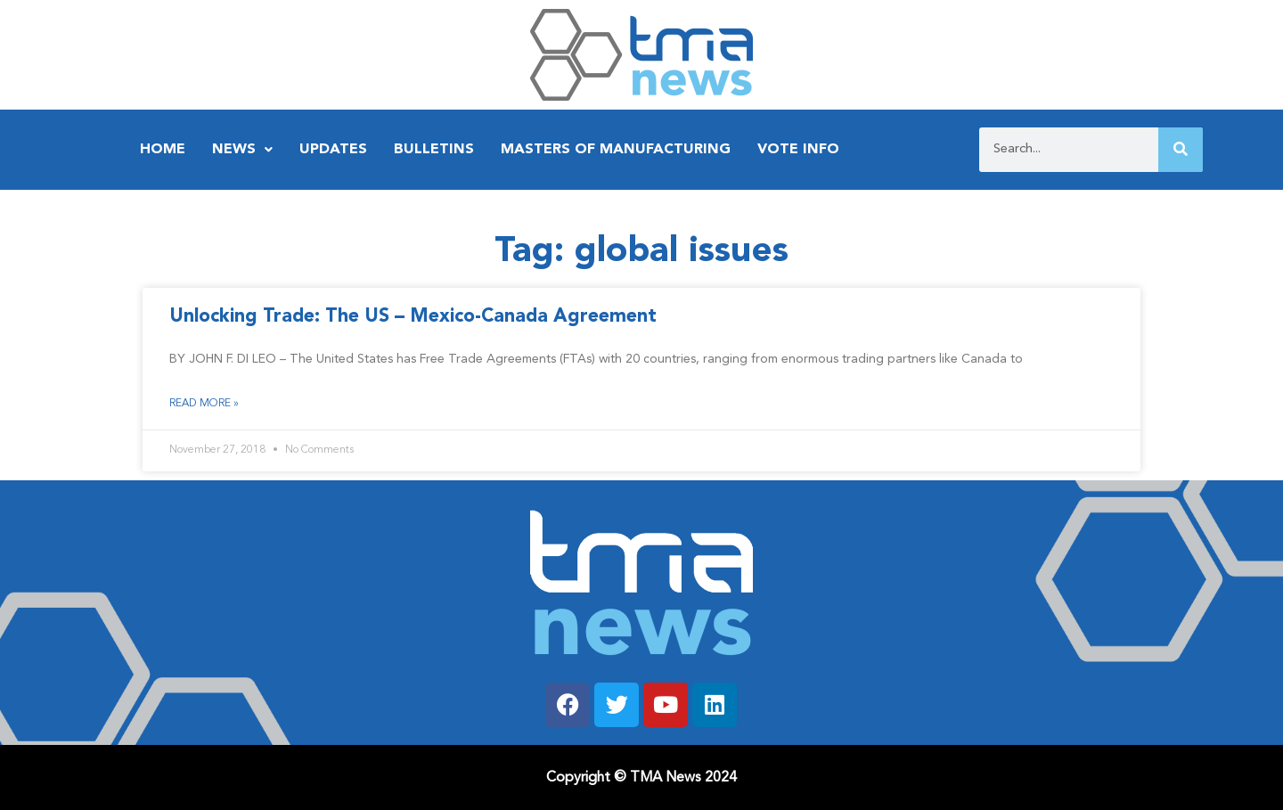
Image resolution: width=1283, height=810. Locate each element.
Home (162, 150)
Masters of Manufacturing (616, 150)
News (242, 150)
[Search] (1180, 149)
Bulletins (434, 150)
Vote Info (798, 150)
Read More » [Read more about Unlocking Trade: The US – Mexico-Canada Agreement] (204, 403)
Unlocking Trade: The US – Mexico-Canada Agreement (413, 316)
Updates (333, 150)
